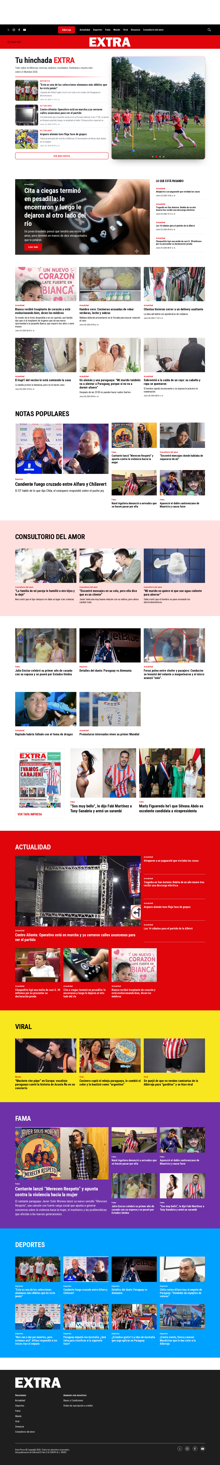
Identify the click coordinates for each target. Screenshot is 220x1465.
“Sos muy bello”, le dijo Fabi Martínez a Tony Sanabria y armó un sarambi (101, 808)
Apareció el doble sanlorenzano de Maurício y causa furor (179, 505)
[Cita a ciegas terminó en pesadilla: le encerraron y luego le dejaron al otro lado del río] (86, 965)
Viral (125, 29)
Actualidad (85, 29)
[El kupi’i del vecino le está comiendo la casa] (45, 355)
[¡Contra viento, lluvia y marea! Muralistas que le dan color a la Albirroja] (182, 1316)
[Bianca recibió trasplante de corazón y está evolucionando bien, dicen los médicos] (45, 284)
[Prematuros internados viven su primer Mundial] (110, 709)
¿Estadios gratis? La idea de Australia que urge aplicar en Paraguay (133, 1338)
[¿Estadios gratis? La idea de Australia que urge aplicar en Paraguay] (134, 1316)
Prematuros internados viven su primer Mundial (109, 734)
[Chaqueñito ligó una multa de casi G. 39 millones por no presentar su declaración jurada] (37, 965)
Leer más (33, 246)
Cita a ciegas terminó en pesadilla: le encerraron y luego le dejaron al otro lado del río (55, 206)
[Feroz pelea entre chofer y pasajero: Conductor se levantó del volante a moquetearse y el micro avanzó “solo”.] (174, 645)
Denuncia (135, 29)
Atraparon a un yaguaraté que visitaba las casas (178, 191)
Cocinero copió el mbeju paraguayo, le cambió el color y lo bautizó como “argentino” (110, 1082)
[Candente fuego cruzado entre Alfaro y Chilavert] (62, 449)
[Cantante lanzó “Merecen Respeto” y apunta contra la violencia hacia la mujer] (134, 435)
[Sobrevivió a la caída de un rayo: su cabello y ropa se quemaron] (174, 355)
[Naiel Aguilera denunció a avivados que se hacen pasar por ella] (134, 482)
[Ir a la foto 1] (152, 156)
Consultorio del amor (153, 29)
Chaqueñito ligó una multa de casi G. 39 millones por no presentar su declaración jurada (179, 242)
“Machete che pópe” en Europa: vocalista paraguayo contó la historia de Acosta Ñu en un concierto (45, 1084)
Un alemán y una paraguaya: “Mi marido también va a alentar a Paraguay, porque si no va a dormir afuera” (110, 383)
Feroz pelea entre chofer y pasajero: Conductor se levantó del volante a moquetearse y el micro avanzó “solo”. (174, 674)
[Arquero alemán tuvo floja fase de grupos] (26, 139)
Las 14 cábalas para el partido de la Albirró (175, 225)
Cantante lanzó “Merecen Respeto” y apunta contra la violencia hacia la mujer (132, 459)
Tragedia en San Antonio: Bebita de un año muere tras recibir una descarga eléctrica (176, 208)
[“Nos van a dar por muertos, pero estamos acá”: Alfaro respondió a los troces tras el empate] (37, 1316)
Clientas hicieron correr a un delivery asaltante (173, 309)
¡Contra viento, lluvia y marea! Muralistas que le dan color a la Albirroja (178, 1340)
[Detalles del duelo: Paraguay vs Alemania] (110, 645)
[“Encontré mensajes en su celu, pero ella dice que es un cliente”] (110, 566)
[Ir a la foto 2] (156, 156)
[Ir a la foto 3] (160, 156)
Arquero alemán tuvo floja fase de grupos (63, 134)
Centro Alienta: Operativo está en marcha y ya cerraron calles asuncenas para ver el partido (71, 111)
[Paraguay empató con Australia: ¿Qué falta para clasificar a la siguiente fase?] (86, 1316)
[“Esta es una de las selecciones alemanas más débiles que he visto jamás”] (26, 90)
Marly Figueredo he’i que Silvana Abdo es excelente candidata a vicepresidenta (171, 808)
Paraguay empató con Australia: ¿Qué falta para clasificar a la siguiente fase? (84, 1340)
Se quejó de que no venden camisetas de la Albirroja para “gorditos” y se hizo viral (171, 1082)
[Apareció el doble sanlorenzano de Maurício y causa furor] (182, 482)
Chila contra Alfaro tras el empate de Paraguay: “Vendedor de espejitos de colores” (181, 1293)
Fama (107, 29)
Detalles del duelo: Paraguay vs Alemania (105, 670)
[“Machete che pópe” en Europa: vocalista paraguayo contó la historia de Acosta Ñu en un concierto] (45, 1055)
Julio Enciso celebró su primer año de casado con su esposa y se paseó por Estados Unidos (43, 672)
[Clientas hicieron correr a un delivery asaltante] (174, 284)
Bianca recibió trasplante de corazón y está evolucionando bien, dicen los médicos (42, 311)
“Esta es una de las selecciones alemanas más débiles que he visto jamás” (35, 1293)
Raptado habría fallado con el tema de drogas (44, 734)
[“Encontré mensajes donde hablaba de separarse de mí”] (182, 435)
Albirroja (66, 29)
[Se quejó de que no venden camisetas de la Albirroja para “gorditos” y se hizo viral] (174, 1055)
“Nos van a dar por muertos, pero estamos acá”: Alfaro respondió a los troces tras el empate (36, 1340)
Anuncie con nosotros (74, 1395)
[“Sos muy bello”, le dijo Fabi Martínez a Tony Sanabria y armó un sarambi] (103, 773)
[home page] (109, 42)
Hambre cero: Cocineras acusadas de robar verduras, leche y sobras (106, 311)
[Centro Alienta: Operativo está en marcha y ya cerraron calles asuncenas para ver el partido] (26, 115)
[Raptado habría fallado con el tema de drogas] (45, 709)
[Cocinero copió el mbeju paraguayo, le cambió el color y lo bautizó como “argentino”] (110, 1055)
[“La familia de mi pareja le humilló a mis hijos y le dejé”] (45, 566)
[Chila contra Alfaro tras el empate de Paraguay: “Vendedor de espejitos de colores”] (182, 1269)
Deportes (97, 29)
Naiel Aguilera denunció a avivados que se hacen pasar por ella (134, 505)
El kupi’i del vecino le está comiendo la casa (43, 380)
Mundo (116, 29)
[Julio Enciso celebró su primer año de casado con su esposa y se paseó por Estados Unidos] (45, 645)
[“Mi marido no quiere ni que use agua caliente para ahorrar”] (174, 566)
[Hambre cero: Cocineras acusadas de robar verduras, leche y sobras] (110, 284)
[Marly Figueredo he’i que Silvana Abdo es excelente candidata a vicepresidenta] (172, 773)
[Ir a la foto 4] (163, 156)
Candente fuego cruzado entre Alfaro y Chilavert (60, 484)
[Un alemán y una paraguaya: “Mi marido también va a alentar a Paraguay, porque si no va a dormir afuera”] (110, 355)
